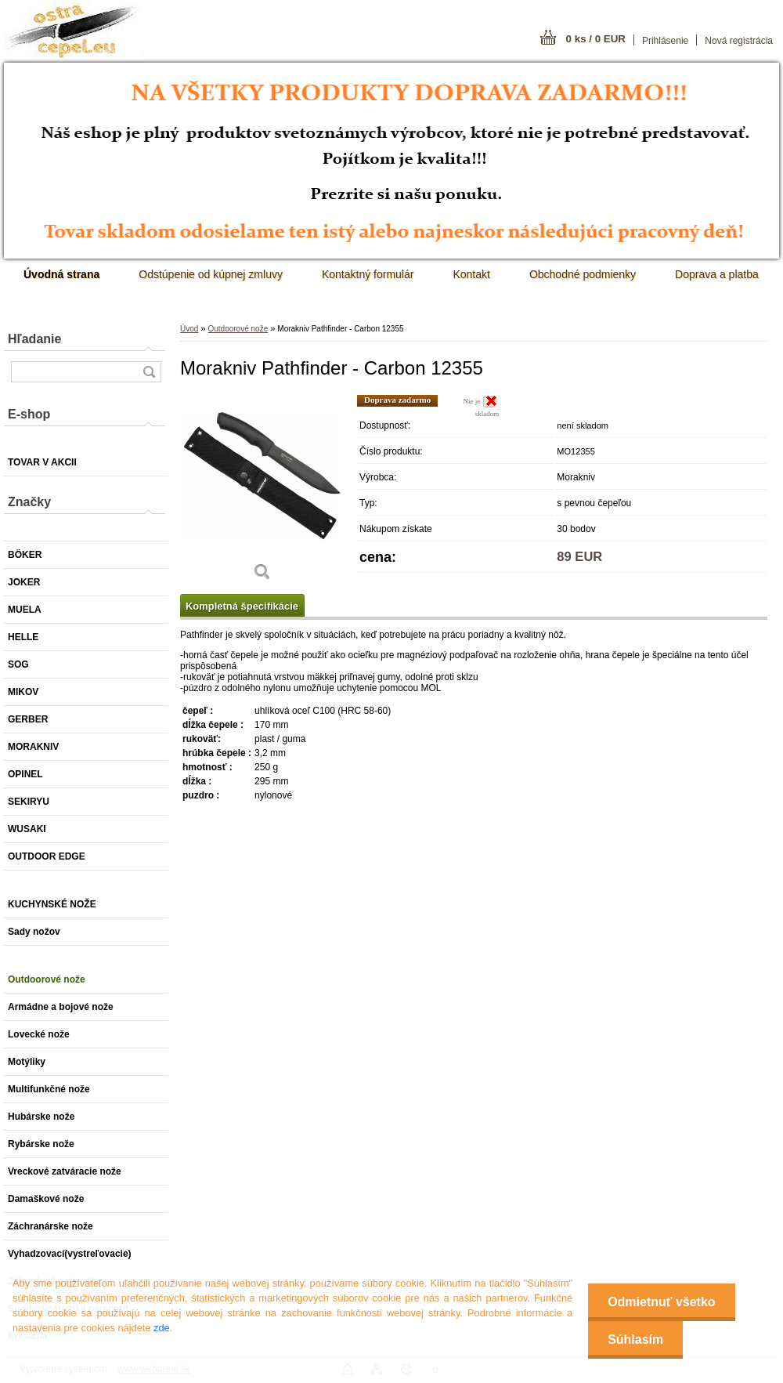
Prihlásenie (665, 40)
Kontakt (471, 274)
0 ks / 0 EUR (596, 39)
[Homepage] (61, 274)
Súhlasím (635, 1339)
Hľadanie (34, 339)
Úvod (189, 328)
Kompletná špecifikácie (242, 606)
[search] (149, 372)
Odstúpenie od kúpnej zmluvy (211, 274)
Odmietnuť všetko (661, 1302)
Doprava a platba (717, 274)
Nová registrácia (739, 40)
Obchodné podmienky (582, 274)
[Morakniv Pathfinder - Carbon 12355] (262, 493)
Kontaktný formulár (368, 274)
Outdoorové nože (237, 328)
